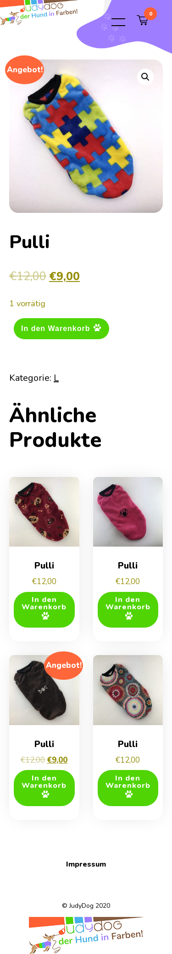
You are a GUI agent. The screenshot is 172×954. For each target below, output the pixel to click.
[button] (145, 77)
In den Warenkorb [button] (44, 603)
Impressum (86, 864)
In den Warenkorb (55, 328)
